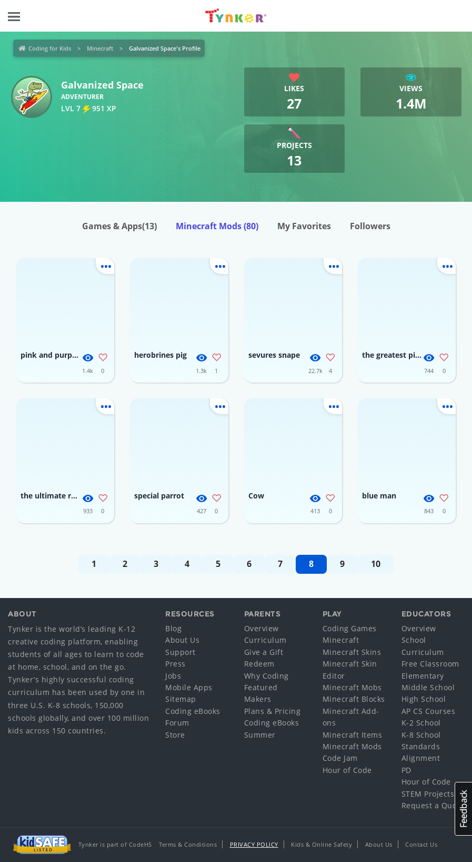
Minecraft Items (353, 735)
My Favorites (304, 226)
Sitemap (180, 699)
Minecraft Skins (352, 652)
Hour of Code (347, 770)
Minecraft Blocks (354, 699)
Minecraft (100, 48)
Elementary (422, 676)
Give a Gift (264, 652)
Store (175, 735)
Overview (261, 628)
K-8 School (421, 735)
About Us (182, 640)
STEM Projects (428, 794)
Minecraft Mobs (352, 687)
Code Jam (340, 758)
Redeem (259, 664)
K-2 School (421, 723)
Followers (370, 226)
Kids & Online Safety (321, 844)
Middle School (428, 687)
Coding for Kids (49, 48)
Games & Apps (119, 226)
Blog (173, 628)
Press (175, 664)
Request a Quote (433, 805)
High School (423, 699)
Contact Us (421, 844)
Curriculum (265, 640)
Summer (260, 735)
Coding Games (350, 628)
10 (375, 564)
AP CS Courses (428, 711)
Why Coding (266, 676)
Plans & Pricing (272, 711)
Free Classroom (430, 664)
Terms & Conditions (188, 844)
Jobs (173, 676)
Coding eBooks (192, 711)
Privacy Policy (254, 844)
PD (406, 770)
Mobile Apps (189, 687)
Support (180, 652)
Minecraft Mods (217, 226)
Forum (177, 723)
